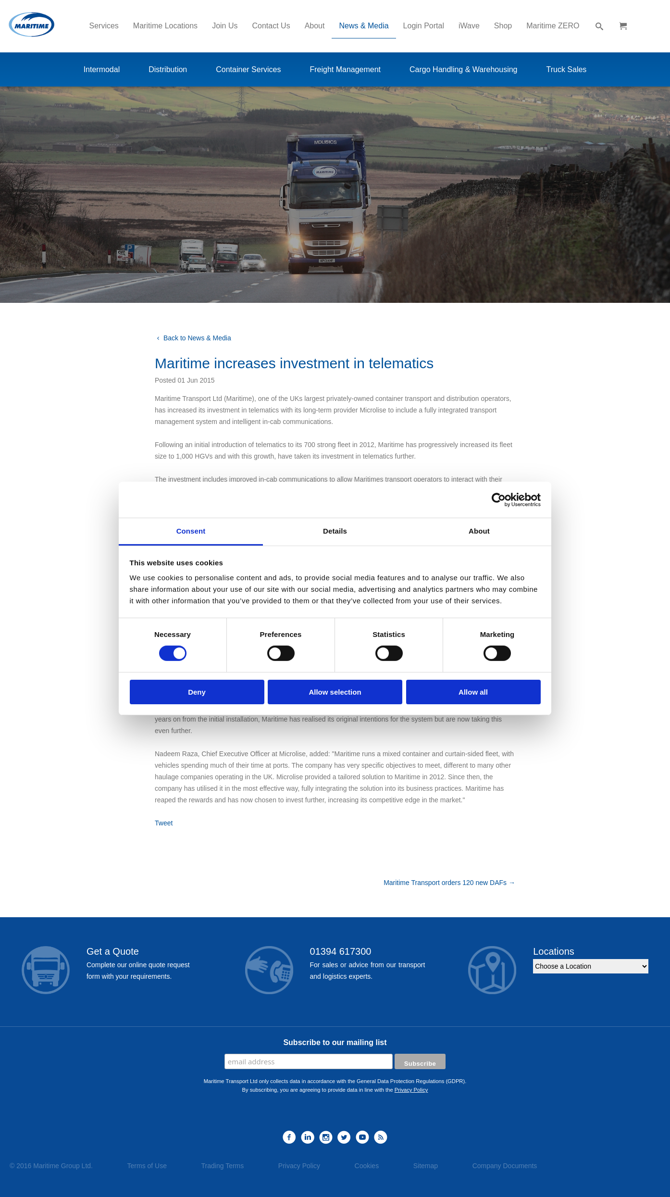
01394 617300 (341, 951)
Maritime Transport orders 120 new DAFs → (449, 882)
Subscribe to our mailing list (334, 1042)
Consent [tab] (191, 531)
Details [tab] (335, 531)
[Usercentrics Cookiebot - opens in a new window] (499, 499)
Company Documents (504, 1166)
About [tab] (479, 531)
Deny (197, 692)
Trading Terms (222, 1166)
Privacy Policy (411, 1090)
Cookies (367, 1166)
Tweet (164, 823)
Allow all (473, 692)
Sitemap (425, 1166)
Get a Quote (113, 951)
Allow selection (335, 692)
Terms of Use (147, 1166)
